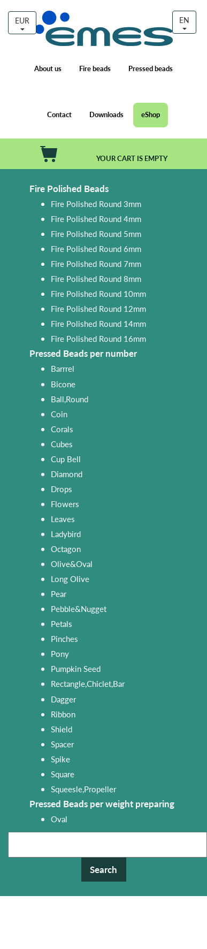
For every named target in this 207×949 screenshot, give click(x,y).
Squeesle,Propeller (83, 788)
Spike (60, 758)
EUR (22, 22)
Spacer (62, 743)
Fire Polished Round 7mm (96, 263)
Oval (59, 818)
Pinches (64, 638)
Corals (62, 428)
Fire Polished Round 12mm (98, 308)
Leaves (63, 518)
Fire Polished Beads (69, 188)
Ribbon (63, 714)
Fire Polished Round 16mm (98, 338)
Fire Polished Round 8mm (96, 278)
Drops (61, 488)
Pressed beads (150, 68)
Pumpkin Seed (76, 668)
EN (184, 22)
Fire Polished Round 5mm (96, 233)
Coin (59, 413)
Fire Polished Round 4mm (96, 218)
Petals (61, 623)
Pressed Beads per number (83, 353)
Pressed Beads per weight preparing (101, 804)
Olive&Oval (72, 563)
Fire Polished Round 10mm (98, 293)
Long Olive (70, 578)
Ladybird (66, 533)
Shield (61, 728)
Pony (60, 653)
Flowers (65, 503)
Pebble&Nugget (78, 608)
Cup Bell (66, 458)
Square (62, 773)
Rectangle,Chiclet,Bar (88, 683)
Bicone (63, 383)
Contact (59, 114)
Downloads (106, 114)
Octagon (66, 548)
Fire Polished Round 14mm (98, 323)
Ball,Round (69, 398)
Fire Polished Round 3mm (96, 203)
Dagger (63, 699)
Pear (58, 593)
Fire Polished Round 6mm (96, 248)
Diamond (66, 473)
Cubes (62, 443)
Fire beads (95, 68)
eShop (150, 114)
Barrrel (62, 368)
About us (48, 68)
